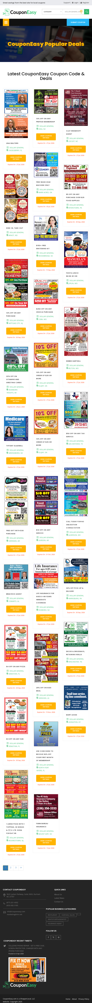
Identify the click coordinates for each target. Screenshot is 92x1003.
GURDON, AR (43, 540)
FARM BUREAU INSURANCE (42, 825)
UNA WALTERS (12, 143)
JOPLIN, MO (72, 283)
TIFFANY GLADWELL (14, 446)
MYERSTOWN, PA (74, 208)
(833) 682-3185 (12, 905)
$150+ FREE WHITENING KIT (43, 247)
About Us (58, 894)
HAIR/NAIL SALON (68, 915)
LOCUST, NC (72, 141)
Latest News (59, 898)
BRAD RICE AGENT (14, 594)
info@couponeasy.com (16, 911)
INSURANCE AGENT (55, 924)
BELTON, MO (72, 368)
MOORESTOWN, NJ (15, 840)
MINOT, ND (12, 235)
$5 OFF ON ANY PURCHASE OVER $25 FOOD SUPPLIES (75, 197)
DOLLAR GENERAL (15, 147)
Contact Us (58, 901)
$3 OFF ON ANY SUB (14, 739)
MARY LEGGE (71, 715)
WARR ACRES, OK (44, 192)
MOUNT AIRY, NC (44, 834)
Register (84, 2)
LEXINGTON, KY (73, 722)
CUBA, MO (42, 319)
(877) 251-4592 (12, 902)
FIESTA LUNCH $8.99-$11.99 (72, 274)
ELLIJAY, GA (42, 386)
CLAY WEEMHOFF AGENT (73, 132)
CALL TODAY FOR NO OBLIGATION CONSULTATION (75, 524)
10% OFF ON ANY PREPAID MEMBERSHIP (45, 120)
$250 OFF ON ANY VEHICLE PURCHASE (44, 310)
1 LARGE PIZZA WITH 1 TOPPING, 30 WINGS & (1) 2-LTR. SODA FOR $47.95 (15, 828)
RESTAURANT (52, 915)
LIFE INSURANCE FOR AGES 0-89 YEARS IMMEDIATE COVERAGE (45, 598)
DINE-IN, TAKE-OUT (14, 228)
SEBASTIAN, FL (13, 674)
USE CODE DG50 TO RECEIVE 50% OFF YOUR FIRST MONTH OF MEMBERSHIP (44, 756)
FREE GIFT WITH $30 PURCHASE (15, 532)
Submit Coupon (78, 22)
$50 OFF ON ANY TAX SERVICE (75, 435)
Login (75, 2)
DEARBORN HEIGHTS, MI (12, 391)
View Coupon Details (16, 158)
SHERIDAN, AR (13, 541)
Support (67, 2)
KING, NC (41, 129)
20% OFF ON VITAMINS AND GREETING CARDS (14, 379)
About (74, 995)
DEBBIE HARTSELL (73, 361)
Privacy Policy (83, 995)
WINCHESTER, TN (74, 661)
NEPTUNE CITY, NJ (15, 323)
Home (68, 995)
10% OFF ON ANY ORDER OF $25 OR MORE (44, 375)
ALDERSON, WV (73, 535)
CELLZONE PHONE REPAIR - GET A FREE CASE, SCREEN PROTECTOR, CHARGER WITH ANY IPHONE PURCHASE (27, 952)
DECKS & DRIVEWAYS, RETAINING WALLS (75, 653)
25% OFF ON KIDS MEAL (43, 689)
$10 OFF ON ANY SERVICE (43, 531)
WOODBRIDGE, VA (45, 256)
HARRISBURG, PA (74, 598)
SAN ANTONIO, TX (74, 444)
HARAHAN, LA (43, 698)
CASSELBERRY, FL (14, 150)
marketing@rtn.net (14, 914)
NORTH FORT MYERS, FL (43, 769)
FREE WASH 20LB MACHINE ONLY (43, 183)
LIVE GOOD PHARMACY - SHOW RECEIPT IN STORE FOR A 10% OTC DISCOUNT (27, 975)
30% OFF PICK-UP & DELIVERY (74, 589)
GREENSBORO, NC (15, 453)
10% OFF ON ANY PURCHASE (13, 314)
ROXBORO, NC (43, 610)
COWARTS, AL (13, 601)
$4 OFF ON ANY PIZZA (15, 666)
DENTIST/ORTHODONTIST (57, 919)
